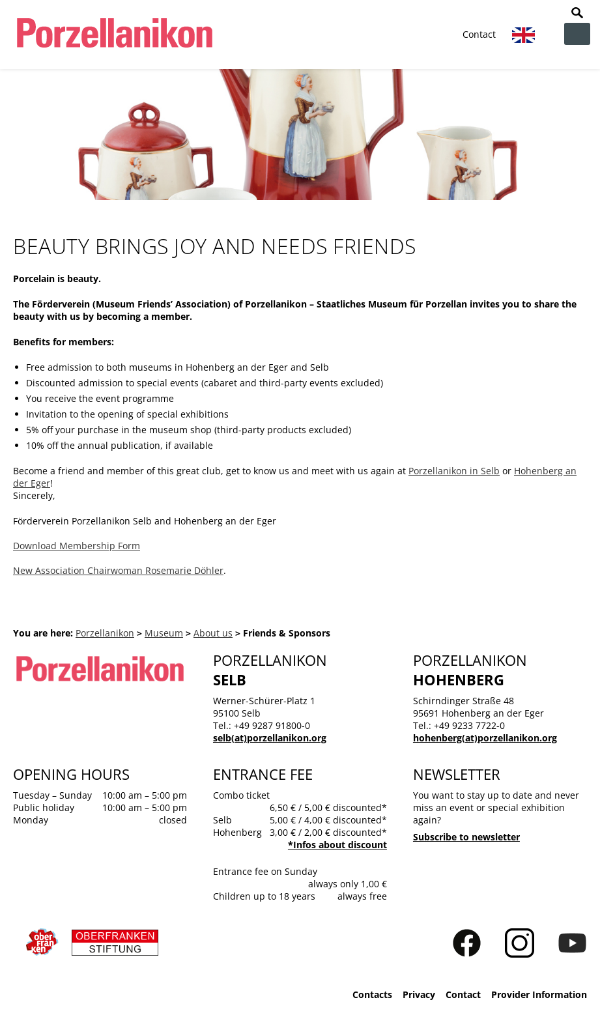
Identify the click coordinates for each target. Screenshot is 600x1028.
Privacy (419, 994)
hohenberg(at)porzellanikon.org (485, 738)
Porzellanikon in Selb (454, 470)
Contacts (372, 994)
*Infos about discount (337, 844)
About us (213, 633)
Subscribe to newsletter (466, 837)
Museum (164, 633)
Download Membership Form (76, 545)
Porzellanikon (105, 633)
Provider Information (539, 994)
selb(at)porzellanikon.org (269, 738)
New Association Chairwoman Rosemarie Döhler (118, 570)
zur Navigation (577, 34)
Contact (479, 34)
